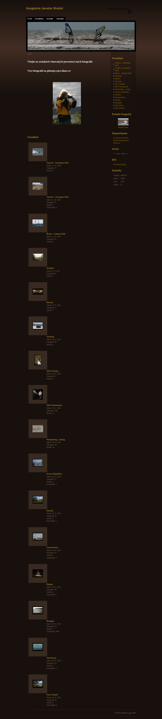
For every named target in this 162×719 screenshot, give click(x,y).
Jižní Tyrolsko (53, 371)
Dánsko (50, 584)
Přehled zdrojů (120, 164)
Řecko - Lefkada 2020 (56, 234)
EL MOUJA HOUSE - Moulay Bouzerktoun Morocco (121, 140)
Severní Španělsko (54, 474)
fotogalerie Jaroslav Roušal (44, 8)
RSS (134, 713)
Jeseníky (50, 268)
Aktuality (60, 19)
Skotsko (50, 511)
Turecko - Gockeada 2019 (58, 163)
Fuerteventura (52, 547)
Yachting (50, 336)
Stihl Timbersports (54, 405)
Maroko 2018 (123, 127)
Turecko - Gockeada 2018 (58, 197)
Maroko (50, 302)
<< (115, 154)
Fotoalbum (39, 19)
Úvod (30, 19)
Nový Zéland (52, 695)
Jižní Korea (51, 658)
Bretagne (50, 621)
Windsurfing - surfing (56, 439)
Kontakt (50, 19)
